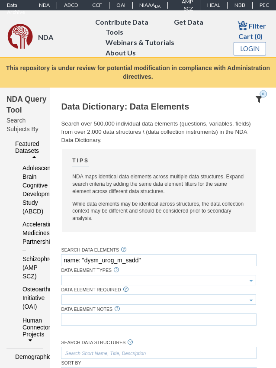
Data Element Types (86, 270)
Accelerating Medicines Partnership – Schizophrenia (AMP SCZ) (27, 250)
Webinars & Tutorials (140, 43)
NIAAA (149, 5)
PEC (264, 5)
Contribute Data (121, 22)
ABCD (71, 5)
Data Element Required (91, 289)
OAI (120, 5)
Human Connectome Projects (30, 330)
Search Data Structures (93, 342)
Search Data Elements (90, 250)
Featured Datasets (27, 150)
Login (250, 48)
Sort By (71, 363)
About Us (121, 53)
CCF (97, 5)
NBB (239, 5)
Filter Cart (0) (251, 30)
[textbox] (158, 260)
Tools (114, 32)
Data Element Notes (86, 309)
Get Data (188, 22)
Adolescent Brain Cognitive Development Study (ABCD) (27, 190)
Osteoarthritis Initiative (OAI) (27, 298)
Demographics (26, 356)
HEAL (213, 5)
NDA (44, 5)
